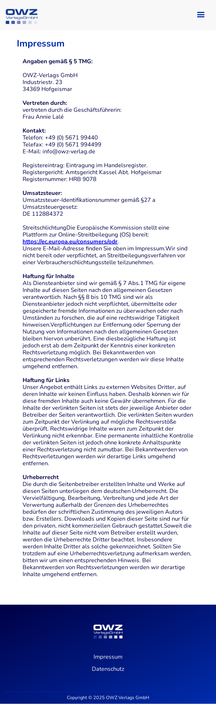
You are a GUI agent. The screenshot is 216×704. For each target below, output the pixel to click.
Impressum (108, 656)
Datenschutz (108, 669)
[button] (201, 15)
